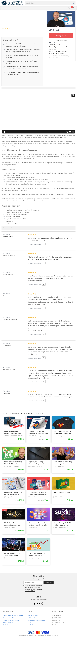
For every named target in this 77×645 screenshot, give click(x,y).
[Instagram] (42, 606)
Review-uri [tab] (7, 231)
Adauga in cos (61, 39)
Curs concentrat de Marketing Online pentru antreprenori (13, 435)
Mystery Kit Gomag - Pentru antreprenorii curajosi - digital (36, 466)
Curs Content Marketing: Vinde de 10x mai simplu (13, 466)
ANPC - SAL (31, 628)
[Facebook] (34, 606)
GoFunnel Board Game (62, 495)
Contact (5, 628)
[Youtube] (38, 606)
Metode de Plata (32, 618)
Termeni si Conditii (8, 621)
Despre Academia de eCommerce (13, 618)
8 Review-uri (14, 32)
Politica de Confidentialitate (33, 593)
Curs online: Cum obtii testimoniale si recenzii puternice (37, 527)
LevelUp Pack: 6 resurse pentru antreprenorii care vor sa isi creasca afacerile (38, 496)
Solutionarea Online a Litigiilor (37, 623)
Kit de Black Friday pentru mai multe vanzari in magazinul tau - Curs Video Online (13, 527)
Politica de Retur (32, 621)
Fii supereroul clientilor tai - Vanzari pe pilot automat (38, 435)
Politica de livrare (8, 625)
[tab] (38, 91)
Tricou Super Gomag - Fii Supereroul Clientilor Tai (62, 435)
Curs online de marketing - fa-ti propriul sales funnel (63, 466)
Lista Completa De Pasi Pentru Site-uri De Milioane (37, 557)
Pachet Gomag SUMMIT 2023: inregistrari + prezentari (62, 527)
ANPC (29, 625)
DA (43, 247)
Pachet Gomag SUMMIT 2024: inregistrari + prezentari (12, 557)
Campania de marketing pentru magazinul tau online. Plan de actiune (13, 496)
